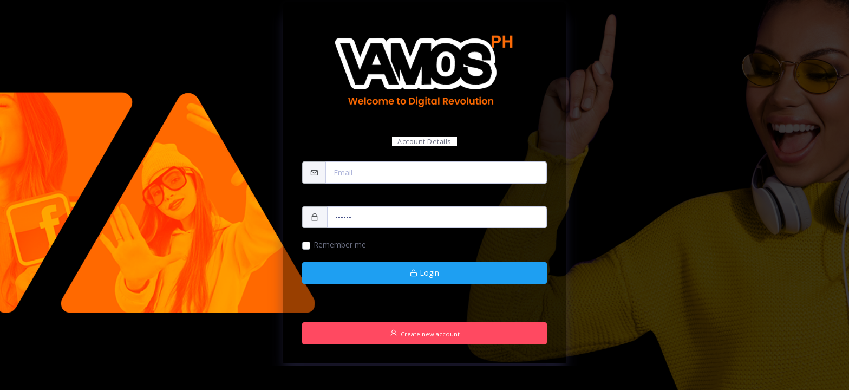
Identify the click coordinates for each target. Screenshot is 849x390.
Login (424, 273)
